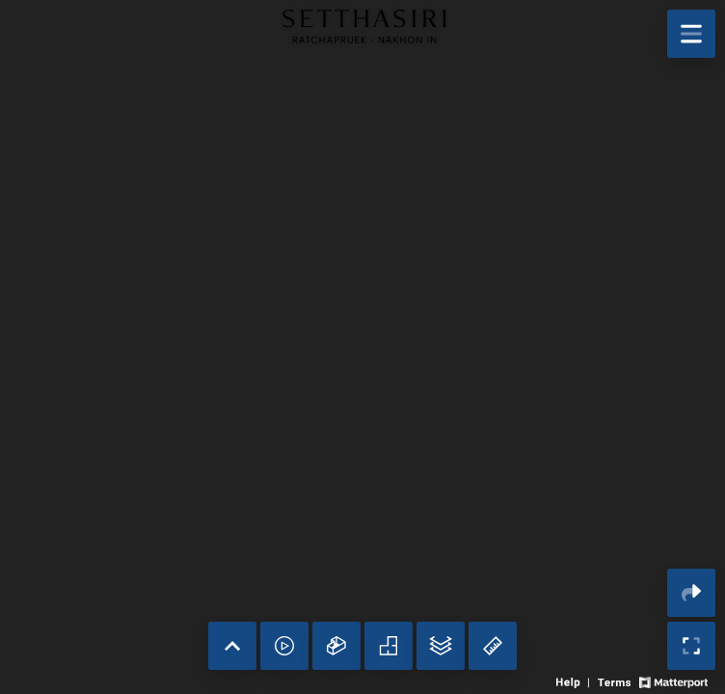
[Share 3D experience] (691, 593)
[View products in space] (691, 34)
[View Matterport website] (673, 681)
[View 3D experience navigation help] (574, 681)
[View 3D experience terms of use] (615, 681)
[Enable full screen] (691, 646)
